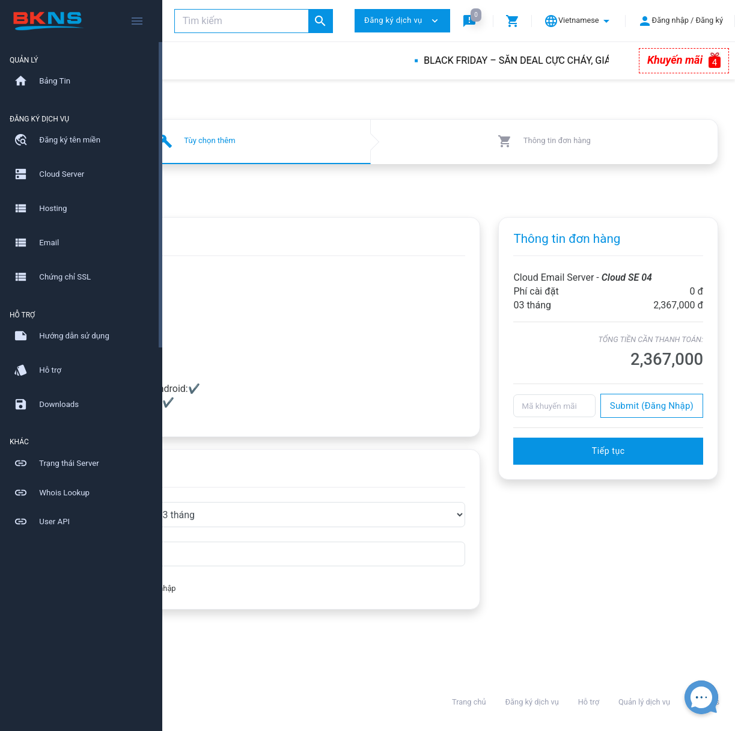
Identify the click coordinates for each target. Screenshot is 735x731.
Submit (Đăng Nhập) (652, 419)
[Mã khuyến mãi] (581, 419)
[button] (471, 20)
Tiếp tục (634, 464)
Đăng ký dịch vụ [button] (402, 20)
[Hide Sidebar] (137, 21)
